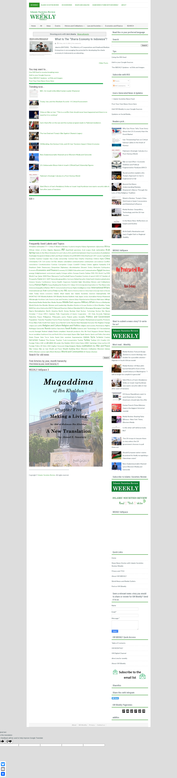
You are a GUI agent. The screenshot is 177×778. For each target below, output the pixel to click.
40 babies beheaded (37, 246)
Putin (48, 323)
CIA (39, 262)
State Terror (44, 337)
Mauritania (33, 302)
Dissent (84, 267)
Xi (84, 352)
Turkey (87, 340)
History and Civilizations (100, 282)
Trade (65, 340)
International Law (36, 291)
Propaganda (74, 320)
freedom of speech (88, 276)
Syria (93, 337)
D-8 (108, 264)
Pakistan (106, 314)
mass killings (105, 299)
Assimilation (105, 253)
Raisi (78, 323)
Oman (40, 314)
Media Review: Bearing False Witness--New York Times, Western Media (133, 419)
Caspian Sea (47, 259)
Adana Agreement (88, 246)
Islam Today (34, 294)
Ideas (73, 285)
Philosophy (56, 317)
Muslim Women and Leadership (55, 305)
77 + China (49, 246)
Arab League (86, 250)
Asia (88, 253)
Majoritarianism (84, 299)
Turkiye (93, 340)
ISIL (65, 290)
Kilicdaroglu (33, 299)
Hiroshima (86, 282)
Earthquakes (105, 267)
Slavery (107, 331)
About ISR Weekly (119, 663)
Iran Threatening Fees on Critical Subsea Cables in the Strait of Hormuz (135, 142)
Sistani (101, 331)
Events (82, 273)
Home (33, 26)
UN (54, 343)
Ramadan (84, 323)
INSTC (53, 288)
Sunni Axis (59, 337)
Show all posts (83, 34)
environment (51, 273)
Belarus (48, 256)
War (94, 346)
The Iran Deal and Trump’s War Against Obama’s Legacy (61, 133)
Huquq (50, 285)
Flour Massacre (53, 276)
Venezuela (60, 346)
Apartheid (69, 250)
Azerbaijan (33, 256)
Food (61, 276)
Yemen (88, 352)
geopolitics (62, 279)
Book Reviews (67, 5)
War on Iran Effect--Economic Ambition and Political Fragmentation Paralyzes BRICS (135, 164)
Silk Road (87, 331)
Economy (61, 270)
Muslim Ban (38, 305)
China (107, 258)
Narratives (36, 308)
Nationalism (45, 308)
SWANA (86, 337)
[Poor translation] (9, 741)
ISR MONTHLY (117, 648)
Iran (45, 290)
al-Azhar (44, 250)
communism (88, 262)
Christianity (33, 262)
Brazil (72, 256)
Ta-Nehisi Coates (103, 337)
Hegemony (66, 282)
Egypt (99, 270)
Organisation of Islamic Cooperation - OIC (75, 314)
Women (37, 352)
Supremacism (77, 337)
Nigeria (31, 311)
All (41, 26)
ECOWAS (69, 270)
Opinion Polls (54, 314)
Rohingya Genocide (36, 328)
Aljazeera (57, 250)
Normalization (40, 311)
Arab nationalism (98, 250)
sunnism (68, 337)
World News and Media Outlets (124, 581)
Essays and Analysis (82, 5)
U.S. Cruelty (101, 340)
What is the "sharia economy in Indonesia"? (81, 39)
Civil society (46, 262)
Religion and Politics (71, 325)
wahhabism (87, 346)
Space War (76, 334)
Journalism (93, 296)
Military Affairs (88, 302)
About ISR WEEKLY (119, 576)
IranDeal (50, 291)
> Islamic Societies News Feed (123, 99)
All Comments (119, 86)
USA (49, 346)
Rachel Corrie (65, 323)
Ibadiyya (56, 285)
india (108, 285)
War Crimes (33, 349)
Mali (98, 299)
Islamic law (69, 294)
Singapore (94, 331)
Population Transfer (36, 320)
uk (45, 343)
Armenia (52, 253)
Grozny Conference (43, 282)
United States (79, 343)
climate (60, 262)
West (78, 349)
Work (52, 352)
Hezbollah (74, 282)
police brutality (79, 317)
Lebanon (71, 299)
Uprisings (93, 343)
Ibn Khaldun (63, 285)
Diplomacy (64, 267)
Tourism (59, 340)
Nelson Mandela (74, 308)
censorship (63, 259)
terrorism (33, 340)
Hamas (54, 282)
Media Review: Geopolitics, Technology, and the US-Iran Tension (133, 212)
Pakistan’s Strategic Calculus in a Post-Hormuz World (60, 176)
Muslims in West (92, 305)
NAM (31, 308)
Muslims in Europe (80, 305)
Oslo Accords (97, 314)
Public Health (42, 323)
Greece (32, 282)
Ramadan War (93, 323)
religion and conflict (35, 326)
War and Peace (103, 346)
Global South (90, 279)
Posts (116, 81)
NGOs (82, 308)
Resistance (100, 326)
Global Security (79, 279)
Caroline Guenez (35, 259)
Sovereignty (67, 334)
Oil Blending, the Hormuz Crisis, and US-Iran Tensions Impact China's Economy (69, 144)
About (123, 5)
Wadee (79, 346)
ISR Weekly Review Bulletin (63, 296)
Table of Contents (118, 643)
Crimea (83, 264)
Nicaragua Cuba (99, 308)
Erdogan (64, 273)
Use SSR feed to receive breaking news (44, 72)
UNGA (72, 343)
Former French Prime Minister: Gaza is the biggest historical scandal (134, 408)
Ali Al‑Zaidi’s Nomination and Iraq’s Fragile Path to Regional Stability (134, 234)
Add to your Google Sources (40, 75)
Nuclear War (100, 311)
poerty (64, 317)
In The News (101, 285)
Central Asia (73, 259)
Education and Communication (85, 270)
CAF (94, 256)
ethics (70, 273)
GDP (48, 279)
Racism (73, 323)
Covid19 (76, 264)
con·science (98, 262)
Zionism (94, 352)
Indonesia (32, 288)
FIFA (92, 273)
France (72, 276)
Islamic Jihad (59, 294)
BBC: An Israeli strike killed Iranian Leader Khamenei (60, 91)
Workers (57, 352)
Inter (89, 288)
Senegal (38, 331)
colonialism (68, 262)
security (31, 331)
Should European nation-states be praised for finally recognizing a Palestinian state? (135, 455)
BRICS (79, 256)
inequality (39, 288)
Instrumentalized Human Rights (66, 288)
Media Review (56, 302)
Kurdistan (41, 299)
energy (31, 273)
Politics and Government (98, 316)
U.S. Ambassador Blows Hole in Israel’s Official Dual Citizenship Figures (67, 165)
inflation (47, 288)
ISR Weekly (34, 5)
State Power (34, 337)
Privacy (92, 725)
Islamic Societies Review (50, 5)
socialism (37, 334)
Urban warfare (102, 343)
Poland (69, 317)
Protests (106, 320)
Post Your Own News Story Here (41, 81)
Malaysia (93, 299)
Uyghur (54, 346)
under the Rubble (63, 343)
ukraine (49, 343)
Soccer (31, 334)
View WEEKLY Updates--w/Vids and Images (46, 78)
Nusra (107, 311)
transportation (72, 340)
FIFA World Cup (100, 273)
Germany (70, 279)
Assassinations (95, 253)
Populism (48, 320)
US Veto (43, 346)
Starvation (106, 334)
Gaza (39, 279)
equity (58, 273)
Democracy (46, 267)
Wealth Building (69, 349)
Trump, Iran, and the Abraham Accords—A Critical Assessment (63, 101)
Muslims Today (104, 305)
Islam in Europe (94, 291)
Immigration (84, 285)
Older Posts (103, 63)
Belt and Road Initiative (61, 256)
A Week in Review (61, 246)
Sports (87, 334)
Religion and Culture (52, 325)
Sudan (52, 337)
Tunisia (80, 340)
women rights (45, 352)
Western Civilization (89, 349)
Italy (76, 296)
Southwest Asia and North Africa (52, 334)
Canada (99, 256)
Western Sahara (103, 349)
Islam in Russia (105, 291)
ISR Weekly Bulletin (45, 296)
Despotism (55, 267)
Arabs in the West (42, 253)
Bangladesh (41, 256)
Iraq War (61, 291)
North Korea (64, 311)
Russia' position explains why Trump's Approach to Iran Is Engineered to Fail (133, 176)
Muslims (70, 305)
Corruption (62, 264)
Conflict (107, 262)
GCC (44, 279)
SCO (98, 328)
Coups (69, 264)
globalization (105, 279)
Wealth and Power (55, 349)
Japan (81, 296)
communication (78, 262)
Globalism (97, 279)
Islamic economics (46, 294)
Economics (32, 270)
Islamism (92, 294)
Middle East (67, 302)
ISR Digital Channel (119, 653)
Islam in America (73, 291)
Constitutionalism (44, 264)
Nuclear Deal (75, 311)
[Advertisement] (104, 14)
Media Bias (47, 302)
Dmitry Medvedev (94, 267)
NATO (51, 308)
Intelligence (81, 288)
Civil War (54, 262)
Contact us (101, 725)
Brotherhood (87, 256)
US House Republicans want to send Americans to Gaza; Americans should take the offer (135, 397)
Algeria (50, 250)
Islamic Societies (81, 294)
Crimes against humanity (96, 264)
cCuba (55, 259)
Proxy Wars (33, 323)
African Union (34, 250)
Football (66, 276)
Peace (39, 317)
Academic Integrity (74, 247)
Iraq (55, 290)
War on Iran (43, 349)
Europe (76, 273)
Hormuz (32, 285)
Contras (54, 264)
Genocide (54, 279)
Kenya (99, 296)
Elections (106, 270)
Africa (107, 246)
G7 (100, 276)
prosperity (99, 320)
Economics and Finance (47, 270)
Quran (58, 323)
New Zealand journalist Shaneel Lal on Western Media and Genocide (66, 155)
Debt (39, 267)
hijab (80, 282)
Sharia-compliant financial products (66, 331)
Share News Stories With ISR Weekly (105, 5)
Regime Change (104, 323)
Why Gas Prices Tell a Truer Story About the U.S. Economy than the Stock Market (135, 131)
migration (77, 302)
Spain (82, 334)
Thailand (42, 340)
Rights (107, 326)
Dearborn (32, 267)
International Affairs (100, 287)
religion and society (88, 326)
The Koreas (50, 340)
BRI (75, 256)
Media (39, 302)
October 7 (33, 314)
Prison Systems (64, 320)
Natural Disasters (61, 308)
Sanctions (61, 328)
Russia (48, 328)
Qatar (53, 323)
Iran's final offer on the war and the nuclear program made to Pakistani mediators (70, 123)
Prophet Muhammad (86, 320)
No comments (77, 43)
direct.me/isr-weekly (119, 658)
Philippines (47, 317)
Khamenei (106, 296)
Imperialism (92, 285)
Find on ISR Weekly (119, 586)
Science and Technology (86, 328)
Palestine (32, 317)
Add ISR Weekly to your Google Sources (127, 109)
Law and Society (61, 299)
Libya (76, 299)
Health (59, 282)
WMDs (31, 352)
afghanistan (100, 247)
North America (52, 311)
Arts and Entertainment (77, 253)
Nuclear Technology (88, 311)
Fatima (87, 273)
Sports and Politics (97, 334)
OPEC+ (45, 314)
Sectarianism (105, 328)
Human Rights (41, 284)
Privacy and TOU (118, 571)
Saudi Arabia (71, 328)
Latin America (50, 299)
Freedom (78, 276)
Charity (81, 259)
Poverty (54, 320)
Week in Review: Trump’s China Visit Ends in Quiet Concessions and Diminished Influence (135, 201)
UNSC (87, 343)
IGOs (77, 285)
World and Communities (72, 351)
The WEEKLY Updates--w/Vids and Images (128, 67)
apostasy (77, 250)
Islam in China (84, 291)
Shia (82, 331)
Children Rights (98, 259)
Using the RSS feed (119, 57)
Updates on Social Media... (121, 114)
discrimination (74, 267)
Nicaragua (89, 308)
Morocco (99, 302)
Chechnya (89, 259)
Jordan (86, 296)
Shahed (44, 331)
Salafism (54, 328)
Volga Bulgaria (70, 346)
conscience (33, 264)
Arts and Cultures (62, 253)
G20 (97, 276)
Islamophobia (101, 294)
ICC (69, 285)
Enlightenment (40, 273)
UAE (42, 343)
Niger (108, 308)
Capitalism (106, 256)
